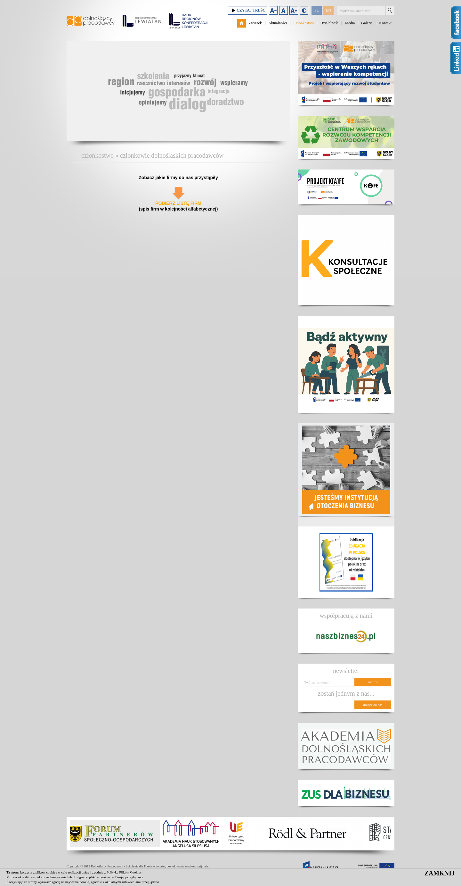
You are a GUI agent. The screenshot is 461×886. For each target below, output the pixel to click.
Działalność (329, 23)
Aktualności (277, 23)
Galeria (367, 23)
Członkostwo (304, 23)
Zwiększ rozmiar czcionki (293, 10)
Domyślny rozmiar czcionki (283, 10)
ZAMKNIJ (440, 873)
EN (328, 10)
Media (350, 23)
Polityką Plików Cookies (124, 872)
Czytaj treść (247, 10)
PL (316, 10)
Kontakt (385, 23)
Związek (255, 23)
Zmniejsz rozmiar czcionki (273, 10)
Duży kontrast (304, 10)
